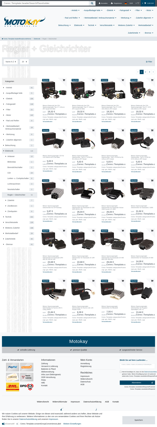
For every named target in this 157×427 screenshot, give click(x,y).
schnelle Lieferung (27, 350)
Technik (91, 25)
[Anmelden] (103, 3)
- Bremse (147, 33)
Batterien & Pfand (48, 369)
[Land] (125, 3)
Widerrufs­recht (43, 402)
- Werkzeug (124, 18)
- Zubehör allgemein (143, 18)
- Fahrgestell (124, 10)
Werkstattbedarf (144, 25)
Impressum (85, 376)
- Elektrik (109, 10)
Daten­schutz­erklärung (92, 402)
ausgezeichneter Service (132, 350)
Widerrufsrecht (86, 379)
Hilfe (43, 383)
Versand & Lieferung (49, 366)
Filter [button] (149, 62)
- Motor (148, 10)
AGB (82, 384)
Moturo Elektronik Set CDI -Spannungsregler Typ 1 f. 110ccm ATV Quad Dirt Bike (54, 107)
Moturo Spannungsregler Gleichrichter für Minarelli (110, 307)
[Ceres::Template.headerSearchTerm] (45, 3)
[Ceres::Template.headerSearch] (92, 3)
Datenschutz (86, 382)
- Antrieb (74, 10)
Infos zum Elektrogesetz (51, 374)
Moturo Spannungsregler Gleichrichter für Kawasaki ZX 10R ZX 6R (83, 257)
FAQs (43, 380)
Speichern (139, 420)
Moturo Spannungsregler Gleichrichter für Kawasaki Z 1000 (142, 206)
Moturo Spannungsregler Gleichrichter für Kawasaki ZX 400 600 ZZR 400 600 (113, 257)
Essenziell (10, 424)
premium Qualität (80, 350)
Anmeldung (85, 363)
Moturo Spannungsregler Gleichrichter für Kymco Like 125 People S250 (82, 307)
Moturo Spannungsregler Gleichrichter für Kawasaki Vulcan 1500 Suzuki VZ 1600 (112, 207)
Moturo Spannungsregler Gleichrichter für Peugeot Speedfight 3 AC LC (139, 307)
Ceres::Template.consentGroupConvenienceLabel (40, 424)
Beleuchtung (63, 25)
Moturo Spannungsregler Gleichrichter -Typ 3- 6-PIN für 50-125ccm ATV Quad (113, 157)
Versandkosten (47, 121)
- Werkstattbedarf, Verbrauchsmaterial (98, 18)
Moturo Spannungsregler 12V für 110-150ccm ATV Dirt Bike (53, 156)
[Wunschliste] (137, 3)
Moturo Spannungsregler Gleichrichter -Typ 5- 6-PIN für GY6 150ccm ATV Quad (141, 157)
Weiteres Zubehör (125, 25)
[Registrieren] (116, 3)
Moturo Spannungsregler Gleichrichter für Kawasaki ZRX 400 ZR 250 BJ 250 (53, 257)
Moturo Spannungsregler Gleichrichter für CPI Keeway (52, 206)
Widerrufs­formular (59, 402)
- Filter (137, 10)
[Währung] (131, 3)
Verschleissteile (106, 25)
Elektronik (78, 25)
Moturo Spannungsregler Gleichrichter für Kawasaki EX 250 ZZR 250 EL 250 (83, 207)
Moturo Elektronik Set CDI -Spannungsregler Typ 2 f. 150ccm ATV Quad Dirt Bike (83, 107)
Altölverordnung (47, 372)
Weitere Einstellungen (72, 424)
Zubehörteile (133, 33)
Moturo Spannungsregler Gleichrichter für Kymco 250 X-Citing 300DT (53, 307)
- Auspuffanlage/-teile (91, 10)
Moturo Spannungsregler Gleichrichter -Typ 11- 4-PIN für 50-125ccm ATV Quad (82, 157)
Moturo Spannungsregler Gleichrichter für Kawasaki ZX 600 (142, 256)
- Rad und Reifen (71, 18)
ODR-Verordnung (48, 377)
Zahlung (44, 363)
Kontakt (44, 385)
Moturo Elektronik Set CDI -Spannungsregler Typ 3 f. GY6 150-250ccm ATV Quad (111, 107)
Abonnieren (142, 383)
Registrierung (86, 366)
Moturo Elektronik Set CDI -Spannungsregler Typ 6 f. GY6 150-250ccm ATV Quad (141, 107)
